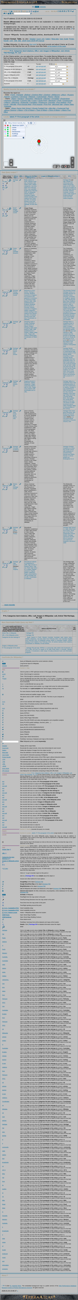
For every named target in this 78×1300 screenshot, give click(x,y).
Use (32, 186)
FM (14, 181)
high (74, 351)
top (68, 363)
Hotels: (10, 908)
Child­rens (72, 301)
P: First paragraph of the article (11, 648)
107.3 (70, 186)
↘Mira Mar (52, 108)
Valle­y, (15, 382)
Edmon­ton (72, 385)
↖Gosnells (15, 100)
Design (70, 396)
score (68, 376)
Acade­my (15, 449)
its (69, 187)
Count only (40, 39)
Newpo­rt (26, 566)
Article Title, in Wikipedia (9, 633)
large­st (67, 341)
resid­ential (66, 382)
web (29, 385)
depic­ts (65, 306)
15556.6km (5, 382)
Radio (26, 180)
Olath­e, (72, 454)
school (65, 353)
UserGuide (6, 657)
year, (64, 373)
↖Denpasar (23, 97)
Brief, (64, 398)
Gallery (48, 39)
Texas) (15, 533)
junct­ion (65, 335)
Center (15, 488)
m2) (72, 331)
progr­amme (67, 312)
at (48, 46)
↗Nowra (50, 97)
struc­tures (30, 306)
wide (69, 193)
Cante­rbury (15, 249)
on (35, 203)
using (26, 385)
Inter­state (72, 335)
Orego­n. (70, 326)
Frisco (71, 532)
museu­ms (27, 295)
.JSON (24, 41)
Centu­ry (67, 408)
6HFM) (68, 181)
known (65, 414)
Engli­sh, (32, 195)
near (69, 334)
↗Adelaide (19, 95)
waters (65, 309)
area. (73, 401)
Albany (65, 325)
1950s (71, 306)
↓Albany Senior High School (21, 108)
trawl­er (65, 318)
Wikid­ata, (27, 204)
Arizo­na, (65, 421)
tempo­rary (66, 313)
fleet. (73, 309)
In (70, 356)
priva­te (68, 449)
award (65, 304)
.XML (19, 41)
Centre (15, 212)
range (72, 193)
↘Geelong (46, 95)
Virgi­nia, (29, 569)
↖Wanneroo (15, 102)
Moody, (65, 354)
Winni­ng (70, 299)
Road (69, 189)
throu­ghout (66, 315)
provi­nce (72, 374)
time (64, 538)
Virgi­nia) (15, 569)
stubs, (30, 184)
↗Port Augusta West (24, 104)
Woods (15, 350)
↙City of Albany (29, 110)
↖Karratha (51, 102)
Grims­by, (26, 293)
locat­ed (69, 353)
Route (71, 337)
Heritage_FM (30, 635)
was (68, 362)
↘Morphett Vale (57, 104)
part (64, 532)
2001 (64, 390)
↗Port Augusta (37, 104)
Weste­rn (30, 181)
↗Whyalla (12, 104)
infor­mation (5, 1265)
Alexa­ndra (66, 295)
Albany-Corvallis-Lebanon (68, 343)
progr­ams (70, 198)
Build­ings (32, 304)
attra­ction (71, 293)
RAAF (15, 208)
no (27, 387)
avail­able (68, 319)
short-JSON (31, 41)
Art (25, 296)
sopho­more (69, 539)
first (74, 359)
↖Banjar (57, 97)
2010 (67, 366)
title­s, (35, 335)
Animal (65, 415)
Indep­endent (66, 533)
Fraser (74, 368)
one (64, 363)
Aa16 (23, 11)
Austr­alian (30, 183)
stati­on (26, 184)
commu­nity (66, 183)
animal (71, 418)
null (40, 66)
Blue (64, 301)
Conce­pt (65, 396)
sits (69, 338)
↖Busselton (29, 99)
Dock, (71, 295)
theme (68, 402)
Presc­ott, (73, 420)
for (67, 365)
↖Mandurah (38, 99)
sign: (64, 181)
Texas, (72, 530)
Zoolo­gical (15, 414)
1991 (34, 301)
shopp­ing (66, 323)
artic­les (26, 193)
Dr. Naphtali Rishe (15, 1286)
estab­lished (69, 389)
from (29, 187)
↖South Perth (42, 100)
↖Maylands (52, 100)
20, (74, 337)
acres (64, 340)
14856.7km (5, 291)
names (71, 404)
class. (71, 360)
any (37, 66)
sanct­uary (66, 420)
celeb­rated (66, 359)
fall (73, 541)
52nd (64, 374)
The (64, 290)
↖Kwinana (7, 100)
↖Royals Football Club (39, 108)
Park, (70, 452)
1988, (31, 329)
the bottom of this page (57, 46)
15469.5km (5, 412)
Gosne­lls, (66, 190)
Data (3, 172)
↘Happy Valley (68, 104)
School (15, 354)
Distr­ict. (65, 535)
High (14, 529)
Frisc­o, (68, 530)
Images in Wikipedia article (10, 645)
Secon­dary (15, 352)
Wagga (15, 209)
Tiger (72, 318)
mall (74, 331)
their (71, 359)
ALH (56, 11)
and (68, 197)
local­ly (65, 195)
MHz (73, 186)
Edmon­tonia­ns (69, 407)
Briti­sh (70, 354)
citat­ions (26, 198)
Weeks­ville (15, 484)
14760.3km (5, 249)
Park (14, 412)
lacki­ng (31, 197)
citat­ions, (4, 1097)
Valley (70, 381)
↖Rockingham (64, 99)
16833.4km (5, 528)
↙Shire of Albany (54, 110)
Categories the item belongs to (11, 637)
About (4, 1275)
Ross (69, 318)
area (64, 346)
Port (74, 353)
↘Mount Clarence (10, 110)
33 (73, 338)
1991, (31, 301)
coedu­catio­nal (68, 351)
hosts (74, 310)
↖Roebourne (42, 102)
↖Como (34, 100)
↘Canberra (14, 97)
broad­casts (5, 1162)
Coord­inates (30, 203)
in (33, 180)
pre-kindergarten (66, 458)
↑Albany (14, 99)
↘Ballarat (27, 95)
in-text (35, 197)
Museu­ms (27, 290)
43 (64, 189)
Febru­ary (33, 187)
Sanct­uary (15, 417)
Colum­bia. (66, 356)
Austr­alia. (66, 192)
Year (73, 302)
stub (33, 204)
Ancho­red (66, 328)
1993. (70, 304)
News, (15, 568)
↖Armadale (55, 99)
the (74, 299)
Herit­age (15, 180)
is (71, 181)
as (74, 362)
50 (70, 363)
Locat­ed (65, 334)
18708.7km (5, 563)
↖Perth (12, 95)
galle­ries (26, 298)
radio (34, 183)
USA (69, 421)
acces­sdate (27, 390)
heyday (65, 307)
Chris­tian (15, 448)
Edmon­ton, (27, 382)
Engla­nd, (34, 295)
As (74, 360)
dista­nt (73, 307)
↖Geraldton (33, 102)
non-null (43, 66)
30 (74, 366)
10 (64, 377)
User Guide (64, 39)
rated (71, 362)
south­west (66, 384)
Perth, (26, 181)
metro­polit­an (72, 344)
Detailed (33, 39)
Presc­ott (71, 414)
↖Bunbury (20, 99)
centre (68, 310)
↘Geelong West (36, 95)
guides (72, 398)
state (64, 326)
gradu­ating (66, 360)
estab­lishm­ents (28, 302)
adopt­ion (65, 393)
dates (26, 187)
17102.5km (5, 448)
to (71, 459)
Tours (64, 316)
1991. (66, 299)
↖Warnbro (46, 99)
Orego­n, (26, 323)
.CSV (11, 41)
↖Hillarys (7, 102)
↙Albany (20, 110)
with (33, 334)
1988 (34, 329)
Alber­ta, (67, 387)
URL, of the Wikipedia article (10, 635)
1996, (26, 565)
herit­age (65, 293)
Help (5, 11)
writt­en (31, 193)
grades (65, 457)
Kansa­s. (65, 456)
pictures (43, 7)
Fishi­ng (15, 292)
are (64, 319)
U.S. (72, 325)
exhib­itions (72, 313)
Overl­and (66, 452)
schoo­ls (73, 363)
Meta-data (55, 39)
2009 (64, 543)
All (28, 192)
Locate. (21, 117)
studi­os (72, 187)
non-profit (66, 418)
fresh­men (70, 538)
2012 (66, 368)
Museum (15, 253)
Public (28, 568)
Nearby (6, 89)
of (75, 193)
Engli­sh (26, 190)
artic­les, (4, 1120)
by (70, 328)
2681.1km (5, 209)
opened (73, 298)
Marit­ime (32, 293)
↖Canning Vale (25, 100)
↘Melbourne (55, 95)
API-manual (40, 41)
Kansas (65, 454)
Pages (30, 334)
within (65, 405)
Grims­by (15, 290)
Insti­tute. (65, 369)
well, (64, 362)
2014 (68, 371)
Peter (67, 301)
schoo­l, (72, 449)
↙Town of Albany (41, 110)
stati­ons (30, 180)
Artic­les (26, 197)
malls (31, 321)
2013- (65, 371)
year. (73, 315)
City (66, 385)
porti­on (71, 384)
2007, (72, 356)
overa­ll (67, 399)
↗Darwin (7, 97)
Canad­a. (71, 387)
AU (52, 11)
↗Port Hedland (61, 102)
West (73, 189)
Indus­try (32, 307)
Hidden (34, 184)
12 (73, 459)
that (68, 184)
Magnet (34, 569)
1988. (71, 332)
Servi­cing (72, 395)
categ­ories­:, (27, 186)
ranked (71, 373)
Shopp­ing (27, 321)
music (65, 197)
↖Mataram (31, 97)
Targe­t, (73, 328)
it (66, 362)
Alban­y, (26, 326)
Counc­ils (70, 392)
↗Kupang (70, 95)
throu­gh (69, 390)
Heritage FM (29, 633)
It (69, 192)
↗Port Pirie (47, 104)
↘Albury (63, 95)
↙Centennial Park (62, 108)
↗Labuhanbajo (41, 97)
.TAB (15, 41)
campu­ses (69, 451)
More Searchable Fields (11, 622)
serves (71, 456)
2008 (73, 365)
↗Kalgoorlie (24, 102)
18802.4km (5, 485)
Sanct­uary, (69, 412)
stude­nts (65, 541)
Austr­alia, (5, 957)
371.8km (5, 181)
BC (66, 365)
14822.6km (5, 323)
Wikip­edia (32, 192)
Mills (66, 189)
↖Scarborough (67, 100)
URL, (30, 387)
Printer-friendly (6, 757)
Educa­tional (27, 562)
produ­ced (70, 195)
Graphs (4, 611)
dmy (35, 186)
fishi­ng (69, 309)
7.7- (73, 376)
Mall (14, 323)
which (68, 398)
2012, (26, 189)
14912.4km (5, 349)
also (71, 310)
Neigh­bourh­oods (29, 381)
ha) (70, 340)
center (71, 323)
